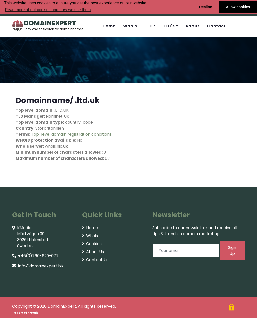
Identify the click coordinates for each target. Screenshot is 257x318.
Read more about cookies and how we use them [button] (48, 10)
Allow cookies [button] (238, 7)
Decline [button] (205, 7)
